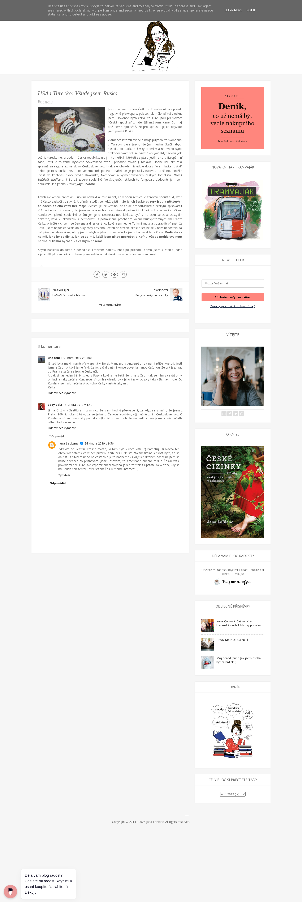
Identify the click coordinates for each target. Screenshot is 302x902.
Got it (250, 10)
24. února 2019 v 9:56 (99, 443)
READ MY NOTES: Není (232, 640)
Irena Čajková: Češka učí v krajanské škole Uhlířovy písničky (238, 623)
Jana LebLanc (68, 443)
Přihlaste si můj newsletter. (233, 297)
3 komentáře (112, 305)
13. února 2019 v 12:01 (78, 405)
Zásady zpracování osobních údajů (232, 306)
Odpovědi (57, 436)
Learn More (233, 10)
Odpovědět (55, 393)
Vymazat (70, 393)
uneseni (54, 358)
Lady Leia (55, 405)
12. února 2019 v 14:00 (76, 358)
